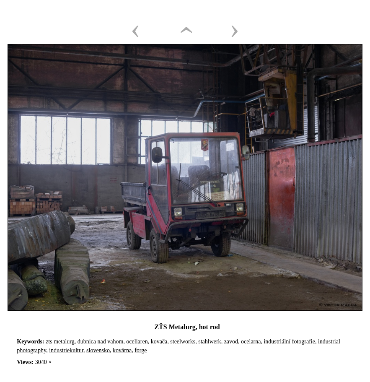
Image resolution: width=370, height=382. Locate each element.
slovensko (98, 350)
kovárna (122, 350)
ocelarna (251, 341)
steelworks (182, 341)
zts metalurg (60, 341)
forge (141, 350)
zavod (231, 341)
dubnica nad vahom (101, 341)
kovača (159, 341)
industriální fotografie (289, 341)
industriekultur (66, 350)
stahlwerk (209, 341)
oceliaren (136, 341)
